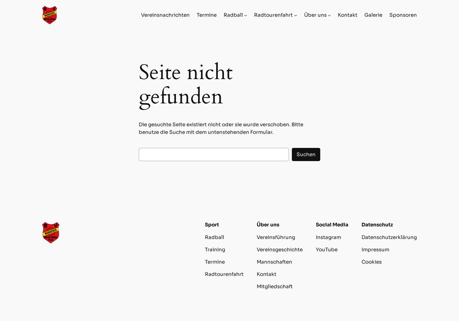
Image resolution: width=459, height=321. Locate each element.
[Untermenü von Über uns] (329, 15)
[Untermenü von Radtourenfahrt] (295, 15)
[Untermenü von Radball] (245, 15)
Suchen (306, 154)
